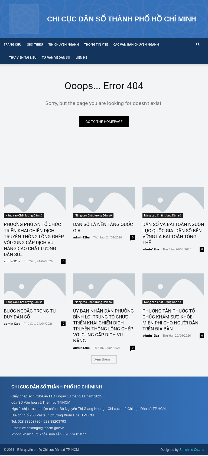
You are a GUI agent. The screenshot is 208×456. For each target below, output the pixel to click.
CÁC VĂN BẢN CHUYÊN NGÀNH (136, 44)
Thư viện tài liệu (23, 57)
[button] (197, 44)
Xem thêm (103, 360)
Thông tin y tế (96, 44)
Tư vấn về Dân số (56, 57)
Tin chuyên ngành (63, 44)
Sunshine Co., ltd (192, 451)
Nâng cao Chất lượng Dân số (24, 216)
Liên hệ (81, 57)
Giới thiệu (35, 44)
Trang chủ (12, 44)
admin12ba (12, 262)
